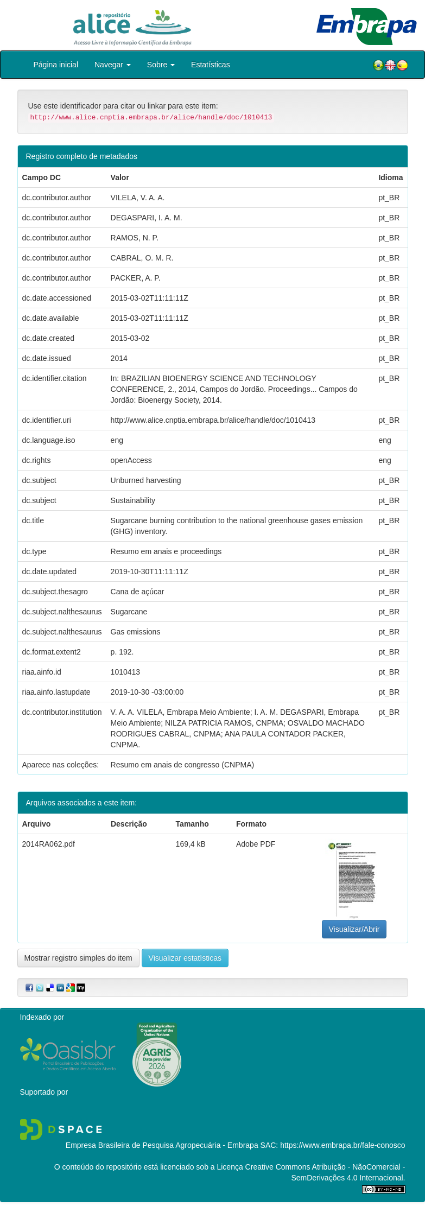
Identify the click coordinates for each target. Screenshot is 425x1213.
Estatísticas (210, 64)
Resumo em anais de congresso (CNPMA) (183, 764)
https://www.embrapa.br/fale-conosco (342, 1145)
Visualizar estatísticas (185, 958)
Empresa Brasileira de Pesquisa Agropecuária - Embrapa (162, 1145)
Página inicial (56, 64)
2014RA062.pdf (48, 844)
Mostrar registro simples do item (78, 958)
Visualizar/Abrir (354, 929)
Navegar (112, 64)
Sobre (161, 64)
